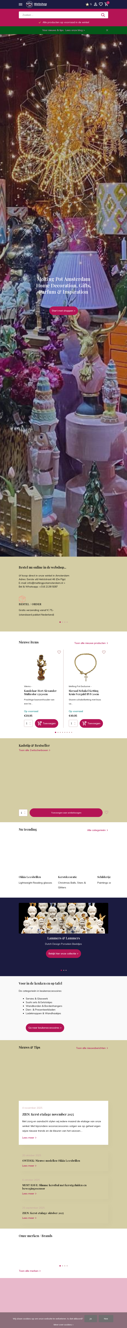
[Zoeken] (63, 14)
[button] (60, 622)
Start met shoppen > (63, 310)
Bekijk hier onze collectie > (63, 953)
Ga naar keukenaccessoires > (45, 1027)
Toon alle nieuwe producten (90, 643)
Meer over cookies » (63, 1324)
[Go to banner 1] (63, 930)
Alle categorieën (96, 830)
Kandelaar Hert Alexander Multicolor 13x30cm (40, 692)
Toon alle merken (30, 1270)
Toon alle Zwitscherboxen (35, 750)
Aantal (23, 812)
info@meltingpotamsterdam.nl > (46, 582)
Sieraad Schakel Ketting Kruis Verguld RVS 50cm (84, 692)
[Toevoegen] (46, 723)
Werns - (28, 686)
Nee (106, 1318)
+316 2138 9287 (48, 586)
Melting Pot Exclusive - (80, 686)
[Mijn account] (95, 4)
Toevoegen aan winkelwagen (66, 812)
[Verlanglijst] (101, 4)
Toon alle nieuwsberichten (91, 1048)
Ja (91, 1318)
